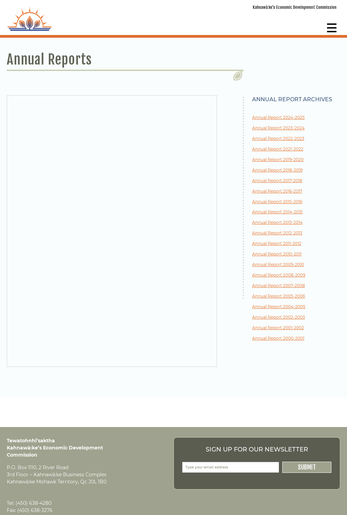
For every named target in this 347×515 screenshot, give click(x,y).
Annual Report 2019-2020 (278, 160)
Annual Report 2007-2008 (278, 286)
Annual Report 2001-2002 (278, 328)
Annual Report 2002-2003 (278, 317)
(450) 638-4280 (34, 503)
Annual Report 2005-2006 (278, 296)
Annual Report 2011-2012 (276, 244)
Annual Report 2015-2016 (277, 202)
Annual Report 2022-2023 (278, 139)
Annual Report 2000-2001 (278, 338)
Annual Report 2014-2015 (277, 212)
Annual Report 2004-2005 (278, 307)
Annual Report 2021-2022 (277, 149)
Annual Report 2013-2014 (277, 222)
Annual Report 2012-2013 (277, 233)
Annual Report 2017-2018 (277, 181)
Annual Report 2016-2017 (277, 191)
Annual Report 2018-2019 (277, 170)
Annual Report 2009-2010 (278, 265)
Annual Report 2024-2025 (278, 118)
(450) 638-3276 (35, 510)
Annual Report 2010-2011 (277, 254)
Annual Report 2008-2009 (278, 275)
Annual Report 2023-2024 (278, 128)
